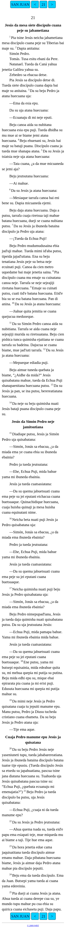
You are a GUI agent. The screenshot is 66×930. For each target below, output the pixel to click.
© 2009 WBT (33, 925)
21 (43, 4)
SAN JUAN (20, 4)
